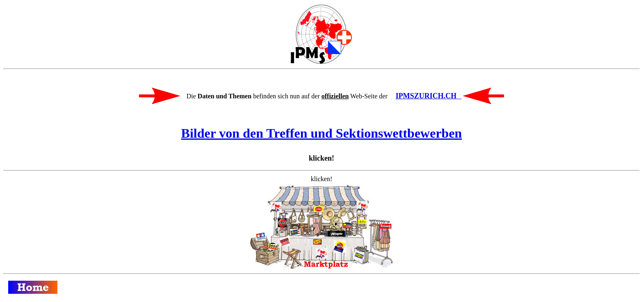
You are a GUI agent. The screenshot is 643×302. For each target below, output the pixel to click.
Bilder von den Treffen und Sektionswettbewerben (321, 133)
